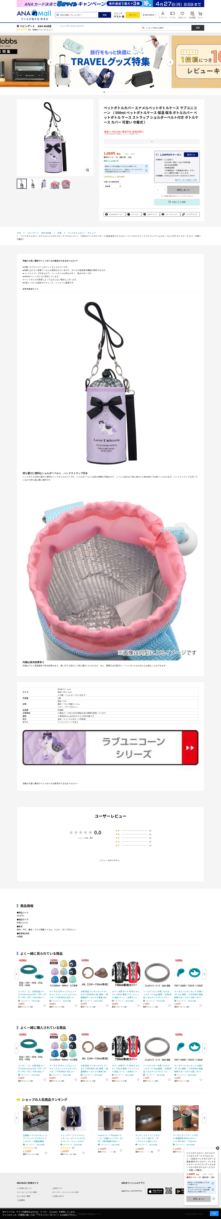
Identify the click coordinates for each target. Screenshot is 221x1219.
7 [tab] (121, 92)
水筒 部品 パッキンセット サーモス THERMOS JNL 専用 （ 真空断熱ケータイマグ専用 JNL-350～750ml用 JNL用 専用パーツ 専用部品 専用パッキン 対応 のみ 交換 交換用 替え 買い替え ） (94, 994)
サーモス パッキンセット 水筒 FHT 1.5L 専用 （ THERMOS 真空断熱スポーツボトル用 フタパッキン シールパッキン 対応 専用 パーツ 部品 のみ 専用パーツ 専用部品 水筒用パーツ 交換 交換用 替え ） (188, 994)
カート (200, 17)
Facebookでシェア (116, 214)
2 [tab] (99, 92)
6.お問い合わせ (58, 1196)
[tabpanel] (110, 61)
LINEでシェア (152, 214)
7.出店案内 (21, 1200)
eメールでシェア (171, 214)
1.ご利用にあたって (24, 1188)
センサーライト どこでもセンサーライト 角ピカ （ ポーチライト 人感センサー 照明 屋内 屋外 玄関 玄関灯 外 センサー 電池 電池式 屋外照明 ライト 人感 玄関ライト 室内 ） (147, 1138)
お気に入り (182, 17)
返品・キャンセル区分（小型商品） (72, 719)
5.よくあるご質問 (23, 1196)
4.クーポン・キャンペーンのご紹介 (65, 1192)
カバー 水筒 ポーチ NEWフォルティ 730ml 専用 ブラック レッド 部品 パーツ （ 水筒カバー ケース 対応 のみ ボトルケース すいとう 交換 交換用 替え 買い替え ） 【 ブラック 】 (126, 994)
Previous (50, 62)
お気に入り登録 (179, 201)
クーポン (172, 17)
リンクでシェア (191, 214)
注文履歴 (192, 17)
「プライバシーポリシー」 (48, 1214)
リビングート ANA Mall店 (35, 26)
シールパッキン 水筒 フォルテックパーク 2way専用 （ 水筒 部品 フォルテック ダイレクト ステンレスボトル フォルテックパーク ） (157, 994)
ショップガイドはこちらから (72, 26)
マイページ (163, 17)
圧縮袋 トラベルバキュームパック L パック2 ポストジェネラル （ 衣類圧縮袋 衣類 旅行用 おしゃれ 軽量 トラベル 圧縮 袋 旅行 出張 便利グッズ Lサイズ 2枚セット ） (35, 1138)
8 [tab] (125, 92)
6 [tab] (116, 92)
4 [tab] (108, 92)
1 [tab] (95, 92)
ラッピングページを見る (68, 722)
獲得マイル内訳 (110, 161)
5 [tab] (112, 92)
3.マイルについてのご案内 (27, 1192)
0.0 (97, 832)
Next (170, 62)
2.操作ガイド (57, 1188)
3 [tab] (104, 92)
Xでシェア (134, 214)
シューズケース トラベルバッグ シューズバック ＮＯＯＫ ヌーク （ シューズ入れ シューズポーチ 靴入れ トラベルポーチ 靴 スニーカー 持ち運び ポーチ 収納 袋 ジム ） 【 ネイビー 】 (73, 1138)
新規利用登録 (148, 14)
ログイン (133, 14)
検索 (105, 14)
